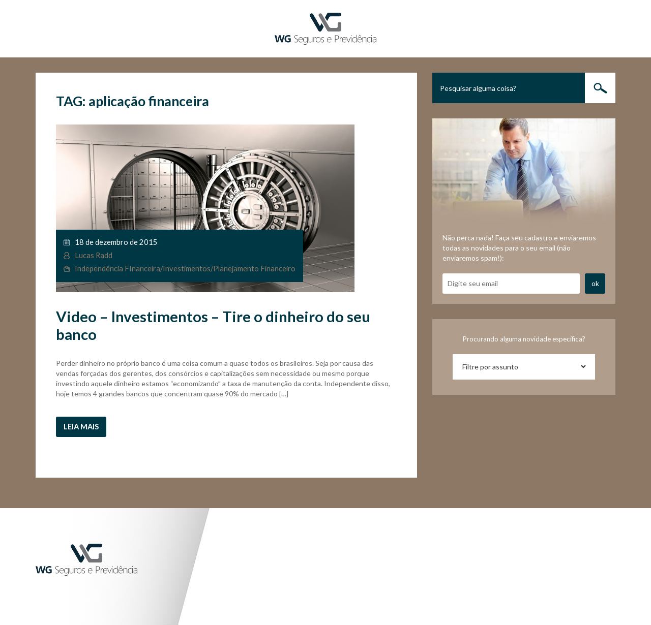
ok (595, 283)
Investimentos (187, 268)
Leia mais (81, 426)
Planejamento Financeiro (254, 268)
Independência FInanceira (117, 268)
